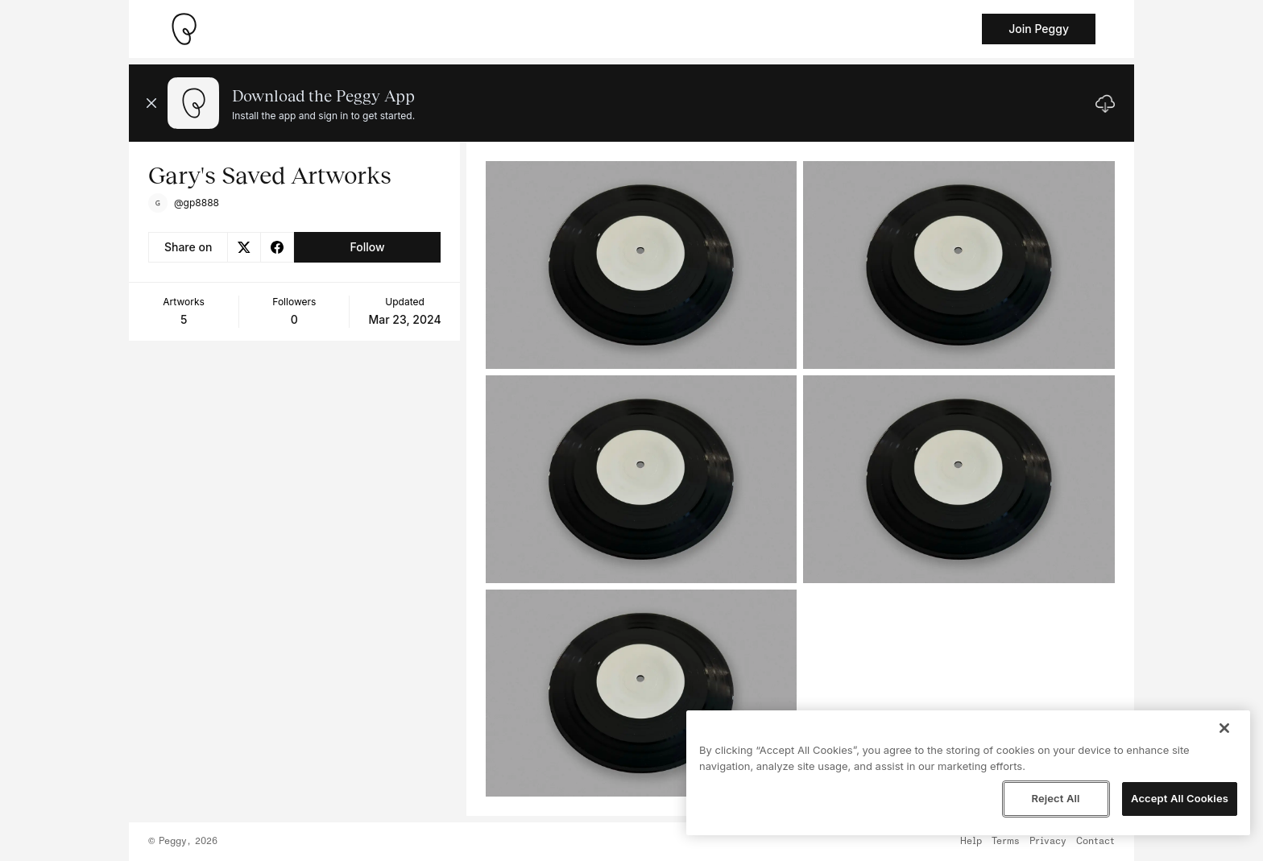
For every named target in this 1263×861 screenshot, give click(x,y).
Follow (367, 247)
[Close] (1224, 728)
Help (971, 841)
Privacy (1047, 841)
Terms (1006, 841)
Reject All (1055, 798)
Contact (1095, 841)
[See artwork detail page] (641, 265)
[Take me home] (184, 29)
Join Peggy (1038, 28)
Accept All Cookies (1179, 798)
